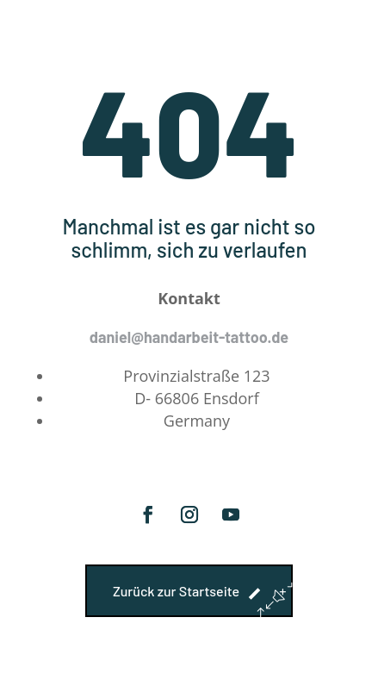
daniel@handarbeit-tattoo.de (189, 336)
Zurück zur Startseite (176, 591)
